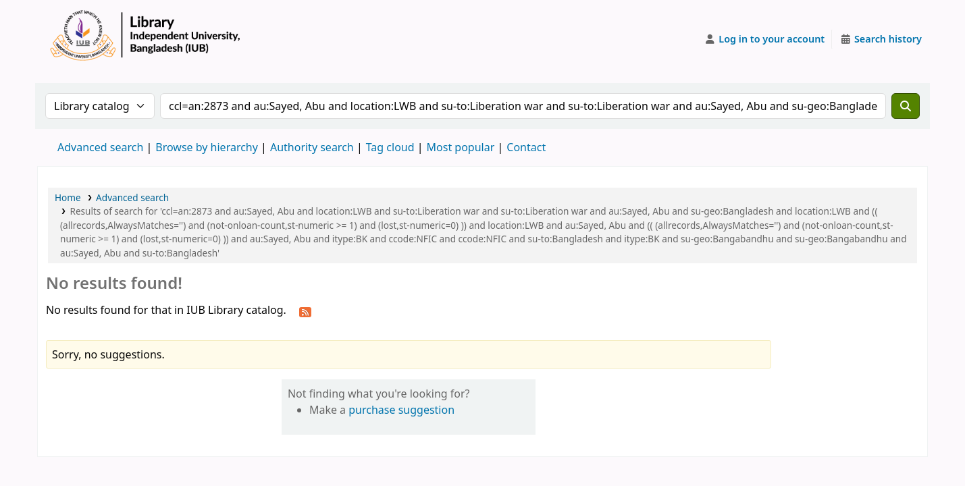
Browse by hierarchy (206, 147)
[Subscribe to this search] (305, 311)
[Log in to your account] (765, 39)
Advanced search (100, 147)
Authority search (312, 147)
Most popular (461, 147)
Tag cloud (390, 147)
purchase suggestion (401, 409)
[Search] (905, 106)
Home (68, 197)
